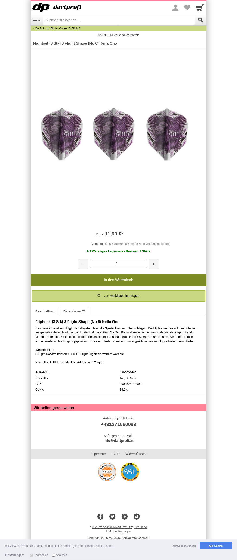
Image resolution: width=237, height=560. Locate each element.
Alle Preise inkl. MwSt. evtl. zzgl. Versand (119, 527)
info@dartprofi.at (118, 441)
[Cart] (199, 7)
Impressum (98, 454)
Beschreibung (45, 311)
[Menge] (118, 263)
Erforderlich (41, 555)
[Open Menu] (37, 20)
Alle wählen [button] (216, 546)
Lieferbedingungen (118, 531)
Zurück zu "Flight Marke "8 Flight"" (58, 28)
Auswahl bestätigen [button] (184, 546)
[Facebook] (100, 517)
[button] (118, 296)
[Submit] (200, 20)
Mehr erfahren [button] (104, 546)
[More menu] (175, 7)
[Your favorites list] (187, 7)
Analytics (61, 555)
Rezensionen (74, 311)
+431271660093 (118, 424)
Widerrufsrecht (136, 454)
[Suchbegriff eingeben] (119, 20)
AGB (115, 454)
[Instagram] (137, 517)
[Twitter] (112, 517)
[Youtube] (124, 517)
